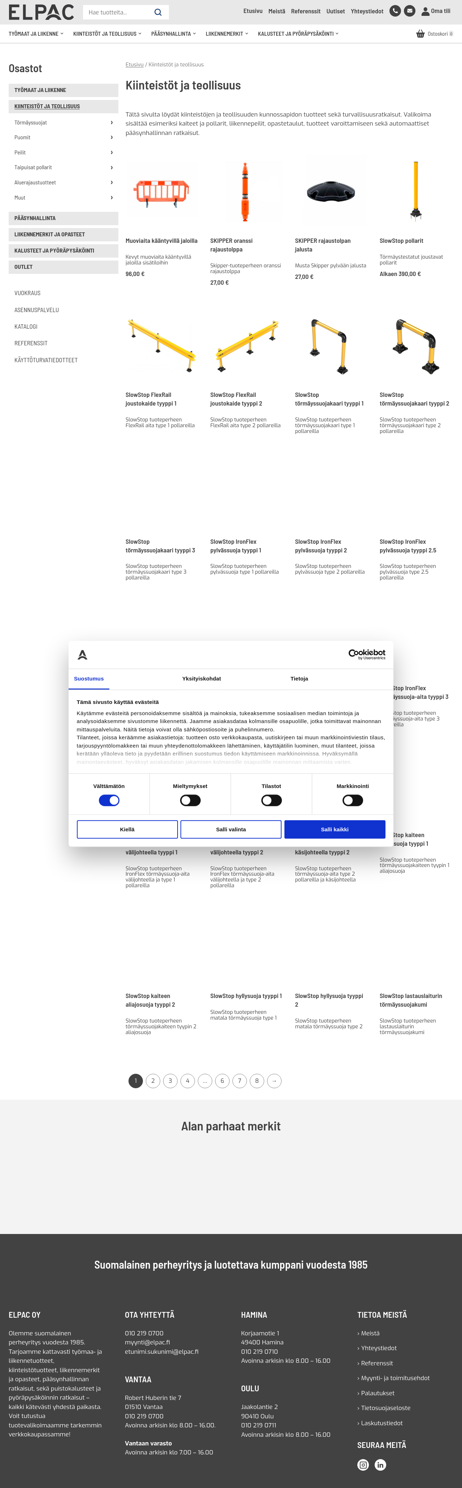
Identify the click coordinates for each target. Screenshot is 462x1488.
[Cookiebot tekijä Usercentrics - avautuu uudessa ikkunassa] (353, 654)
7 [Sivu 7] (239, 1081)
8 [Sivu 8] (257, 1081)
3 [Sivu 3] (170, 1081)
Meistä (277, 11)
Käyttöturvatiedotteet (46, 359)
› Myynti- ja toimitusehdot (393, 1378)
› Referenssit (375, 1363)
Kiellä (127, 829)
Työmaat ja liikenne (38, 36)
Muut (19, 197)
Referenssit (306, 11)
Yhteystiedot (367, 11)
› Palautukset (376, 1393)
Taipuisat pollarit (33, 166)
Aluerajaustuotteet (35, 182)
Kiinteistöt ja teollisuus (109, 36)
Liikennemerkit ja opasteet (49, 234)
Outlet (23, 266)
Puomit (22, 137)
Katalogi (26, 326)
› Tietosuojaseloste (383, 1408)
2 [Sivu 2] (153, 1081)
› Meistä (368, 1333)
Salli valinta (231, 829)
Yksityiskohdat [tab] (201, 678)
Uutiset (336, 11)
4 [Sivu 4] (187, 1081)
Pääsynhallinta (175, 36)
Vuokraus (27, 292)
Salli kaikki (335, 829)
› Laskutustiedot (380, 1423)
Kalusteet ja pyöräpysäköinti (300, 36)
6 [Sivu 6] (222, 1081)
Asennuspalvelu (36, 309)
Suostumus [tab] (89, 678)
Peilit (20, 152)
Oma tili (435, 11)
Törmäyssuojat (30, 122)
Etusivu (252, 10)
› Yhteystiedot (377, 1348)
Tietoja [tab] (299, 678)
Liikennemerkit (229, 36)
